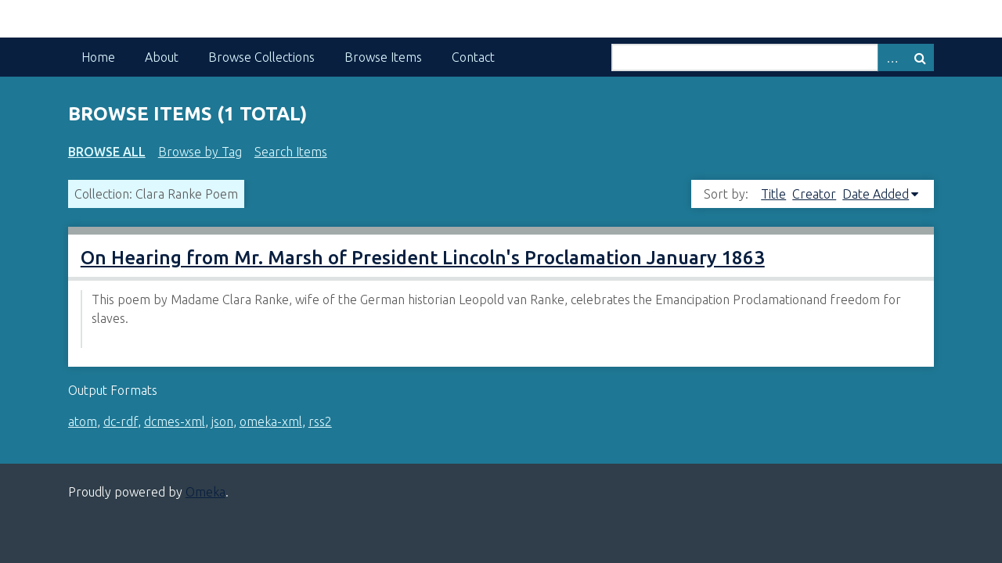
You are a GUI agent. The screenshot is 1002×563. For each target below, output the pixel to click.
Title (773, 194)
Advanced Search (892, 57)
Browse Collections (261, 57)
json (222, 421)
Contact (473, 57)
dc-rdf (120, 421)
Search (920, 57)
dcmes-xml (174, 421)
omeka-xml (271, 421)
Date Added (875, 194)
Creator (814, 194)
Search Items (290, 152)
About (161, 57)
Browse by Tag (200, 152)
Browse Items (383, 57)
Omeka (205, 492)
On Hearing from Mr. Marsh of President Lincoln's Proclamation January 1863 (423, 257)
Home (98, 57)
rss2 (320, 421)
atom (82, 421)
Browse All (107, 152)
